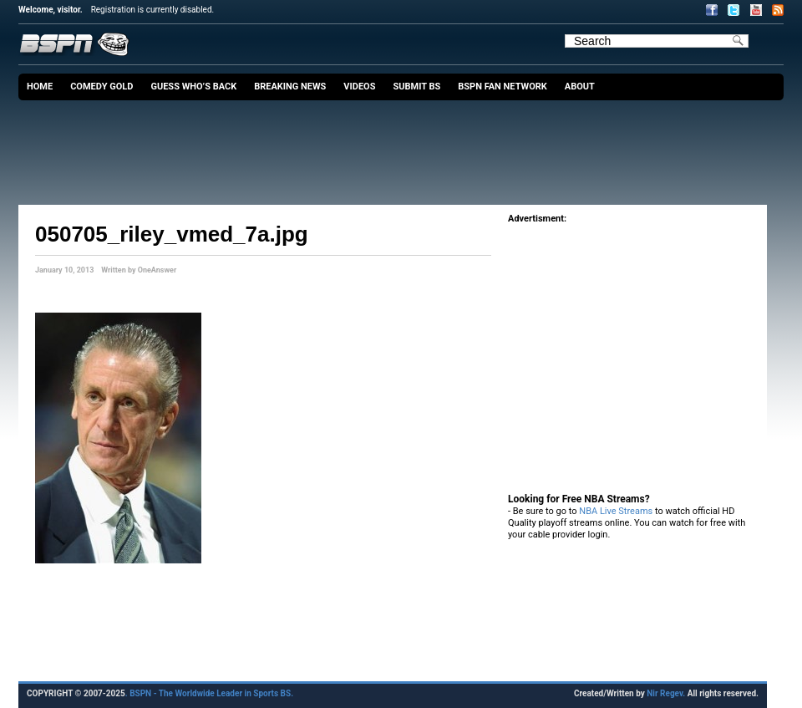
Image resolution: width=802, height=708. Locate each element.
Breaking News (290, 86)
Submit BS (416, 86)
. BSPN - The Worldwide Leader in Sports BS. (209, 693)
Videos (359, 86)
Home (40, 86)
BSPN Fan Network (502, 86)
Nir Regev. (667, 693)
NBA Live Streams (615, 511)
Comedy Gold (101, 86)
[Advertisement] (405, 146)
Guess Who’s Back (193, 86)
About (580, 86)
